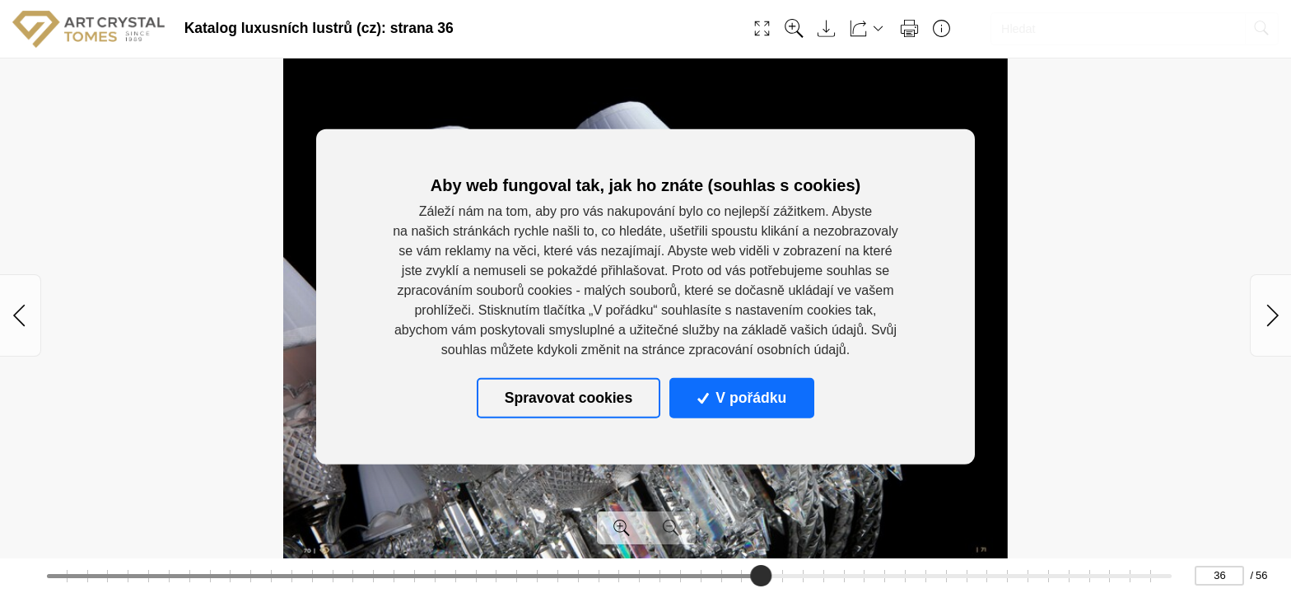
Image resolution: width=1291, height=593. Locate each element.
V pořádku (741, 398)
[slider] (760, 575)
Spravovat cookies (568, 398)
